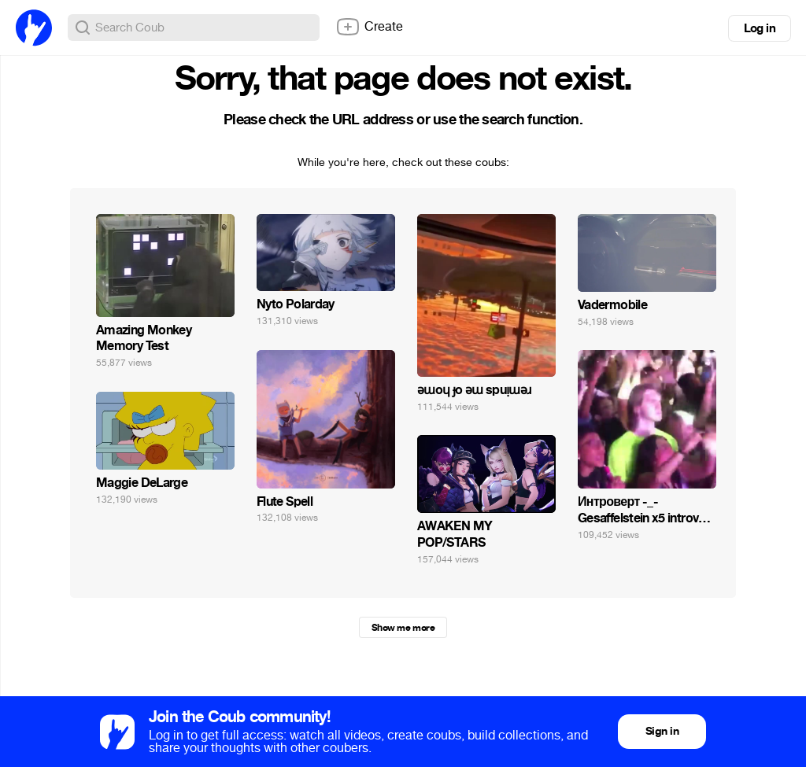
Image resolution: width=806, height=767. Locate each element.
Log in (759, 28)
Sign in (661, 731)
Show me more (403, 627)
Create (369, 26)
